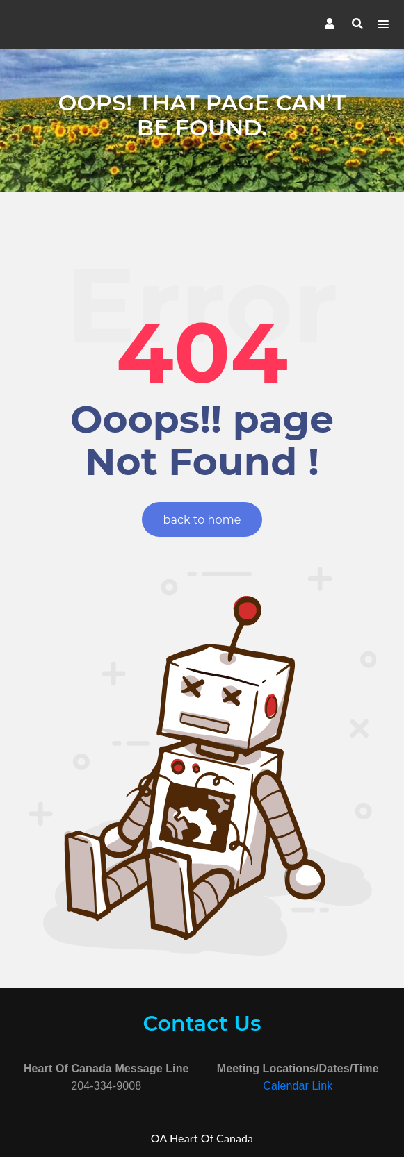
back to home (202, 519)
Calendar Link (297, 1086)
